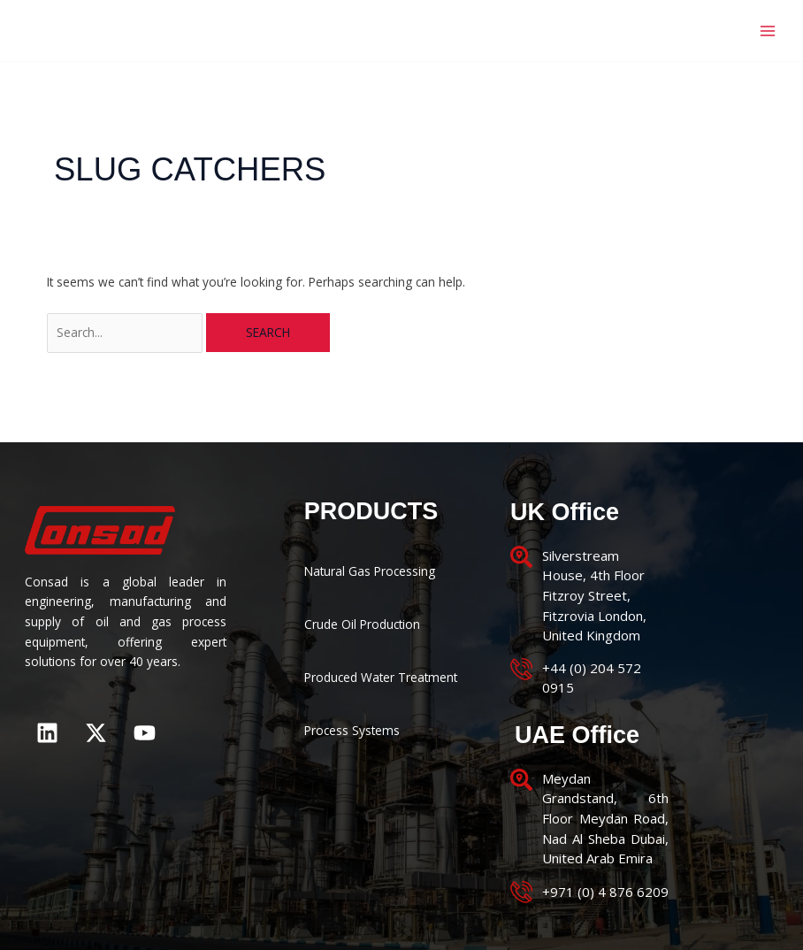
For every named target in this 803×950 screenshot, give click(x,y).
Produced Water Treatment (380, 677)
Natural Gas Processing (369, 571)
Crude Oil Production (362, 624)
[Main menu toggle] (768, 30)
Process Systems (352, 730)
